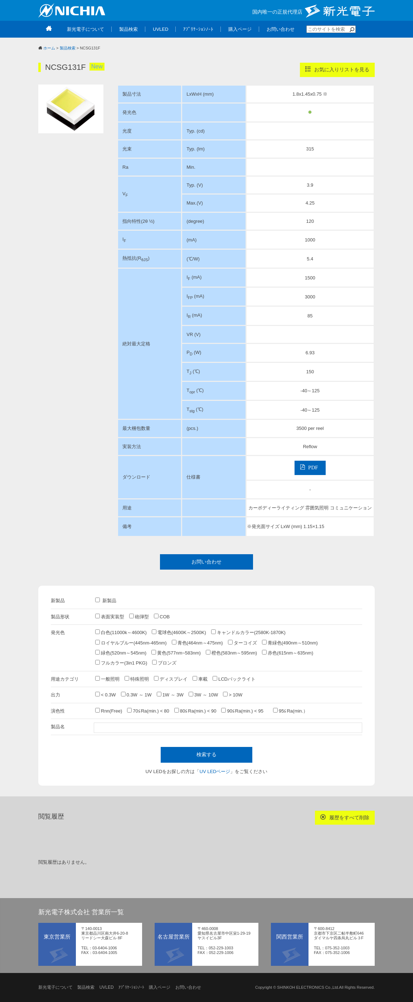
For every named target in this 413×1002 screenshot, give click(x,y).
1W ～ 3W (170, 694)
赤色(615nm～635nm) (287, 653)
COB (162, 616)
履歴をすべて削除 (344, 817)
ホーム (49, 48)
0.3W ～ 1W (136, 694)
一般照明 (107, 679)
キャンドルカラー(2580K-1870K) (248, 632)
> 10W (232, 694)
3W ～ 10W (203, 694)
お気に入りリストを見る (337, 69)
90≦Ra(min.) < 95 (244, 711)
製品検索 (68, 48)
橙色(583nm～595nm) (231, 653)
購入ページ (159, 987)
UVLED (106, 987)
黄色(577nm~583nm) (176, 653)
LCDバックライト (234, 679)
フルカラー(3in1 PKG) (121, 663)
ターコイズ (242, 643)
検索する (206, 754)
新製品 (105, 600)
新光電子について (55, 987)
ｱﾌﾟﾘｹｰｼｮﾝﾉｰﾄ (131, 987)
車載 (200, 679)
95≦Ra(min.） (290, 711)
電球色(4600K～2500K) (179, 632)
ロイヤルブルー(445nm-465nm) (131, 643)
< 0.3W (105, 694)
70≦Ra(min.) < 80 (148, 711)
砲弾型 (139, 616)
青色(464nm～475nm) (197, 643)
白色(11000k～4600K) (121, 632)
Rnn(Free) (108, 711)
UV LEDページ (215, 771)
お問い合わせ (206, 562)
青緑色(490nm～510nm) (290, 643)
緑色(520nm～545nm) (120, 653)
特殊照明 (137, 679)
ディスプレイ (171, 679)
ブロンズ (164, 663)
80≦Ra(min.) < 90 (195, 711)
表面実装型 (109, 616)
